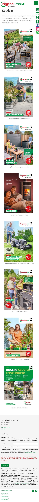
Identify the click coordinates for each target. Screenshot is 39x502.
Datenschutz (4, 496)
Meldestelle (4, 499)
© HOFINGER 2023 (6, 491)
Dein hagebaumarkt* (6, 447)
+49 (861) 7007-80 (5, 427)
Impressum (4, 494)
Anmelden (5, 465)
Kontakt (3, 429)
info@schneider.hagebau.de (22, 483)
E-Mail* (3, 444)
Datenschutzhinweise (30, 452)
